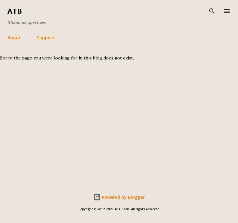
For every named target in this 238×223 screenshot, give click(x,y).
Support (46, 38)
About (14, 38)
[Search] (212, 11)
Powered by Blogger (119, 197)
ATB (14, 11)
